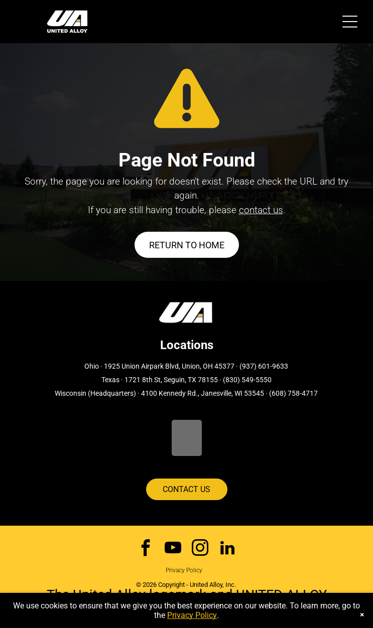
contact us (261, 210)
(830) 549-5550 (247, 380)
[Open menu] (349, 21)
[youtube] (173, 549)
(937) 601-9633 (263, 366)
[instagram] (200, 549)
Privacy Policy (184, 570)
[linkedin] (227, 549)
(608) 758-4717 (293, 393)
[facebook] (146, 549)
